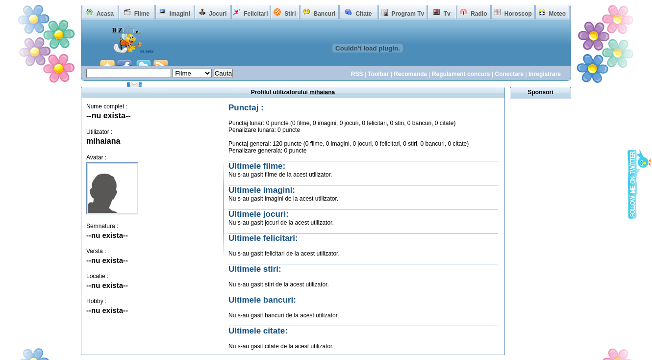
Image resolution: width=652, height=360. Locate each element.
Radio (479, 13)
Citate (363, 13)
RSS (357, 74)
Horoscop (518, 13)
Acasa (105, 13)
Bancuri (324, 13)
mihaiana (103, 141)
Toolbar (378, 74)
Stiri (290, 13)
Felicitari (256, 13)
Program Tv (407, 13)
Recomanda (410, 74)
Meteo (557, 13)
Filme (142, 13)
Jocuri (217, 13)
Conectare (509, 74)
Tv (447, 13)
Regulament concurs (461, 74)
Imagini (180, 13)
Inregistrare (544, 74)
